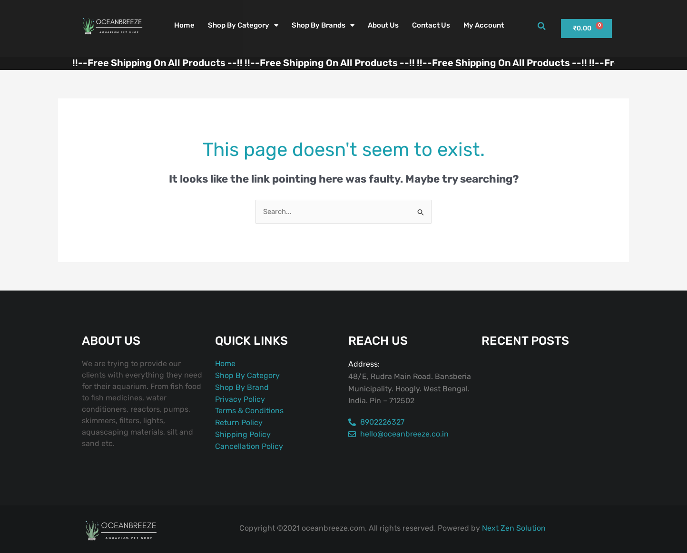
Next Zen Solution (514, 528)
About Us (383, 25)
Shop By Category (243, 25)
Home (184, 25)
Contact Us (431, 25)
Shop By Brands (323, 25)
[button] (541, 26)
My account (483, 25)
